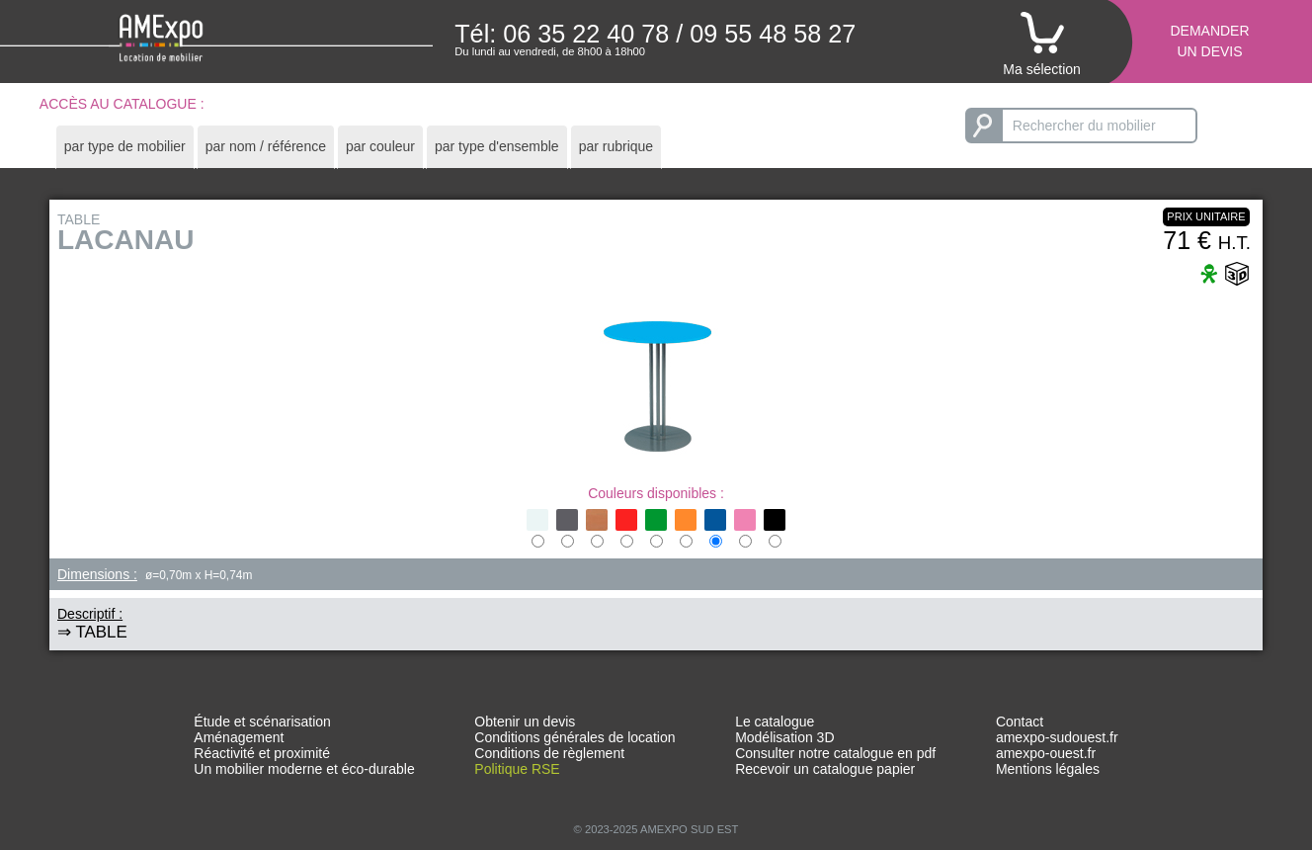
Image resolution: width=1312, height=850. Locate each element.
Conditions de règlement (549, 753)
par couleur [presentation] (380, 146)
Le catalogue (774, 721)
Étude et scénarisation (262, 721)
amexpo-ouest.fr (1046, 753)
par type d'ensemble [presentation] (497, 146)
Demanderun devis (1209, 41)
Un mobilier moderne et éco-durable (304, 769)
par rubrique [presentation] (616, 146)
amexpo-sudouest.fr (1057, 737)
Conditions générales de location (574, 737)
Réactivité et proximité (262, 753)
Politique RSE (516, 769)
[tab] (125, 147)
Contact (1019, 721)
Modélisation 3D (784, 737)
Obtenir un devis (524, 721)
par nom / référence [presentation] (265, 146)
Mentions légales (1048, 769)
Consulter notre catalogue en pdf (835, 753)
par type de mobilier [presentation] (125, 146)
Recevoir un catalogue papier (825, 769)
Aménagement (239, 737)
